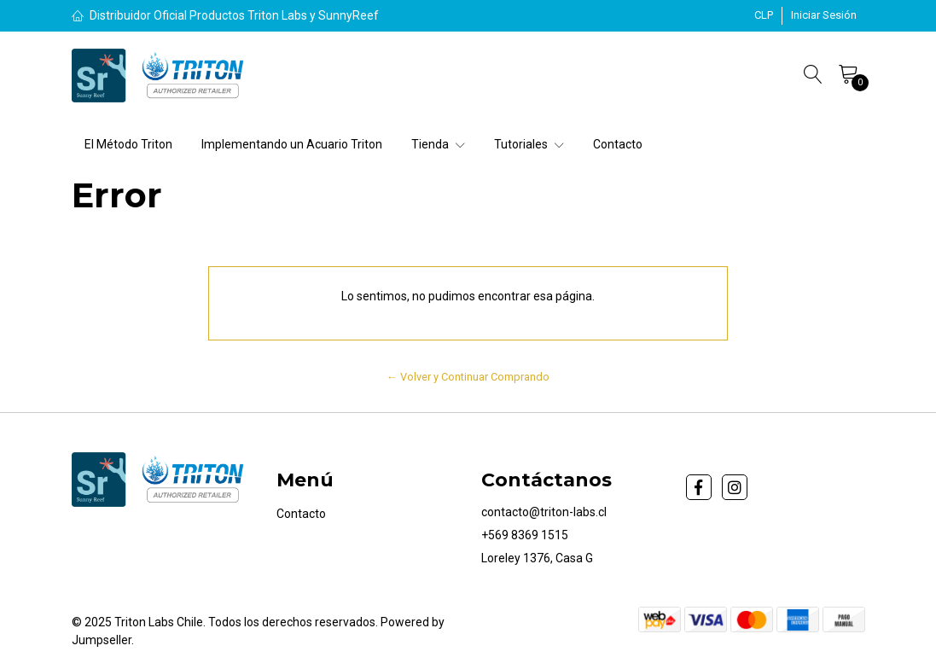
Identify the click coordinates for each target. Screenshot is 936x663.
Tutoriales (529, 144)
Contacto (617, 144)
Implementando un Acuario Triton (291, 144)
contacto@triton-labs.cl (544, 512)
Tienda (438, 144)
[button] (764, 15)
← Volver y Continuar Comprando (468, 376)
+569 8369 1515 (524, 535)
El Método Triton (128, 144)
